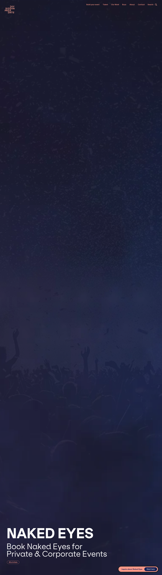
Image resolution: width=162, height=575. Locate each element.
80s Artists (13, 562)
